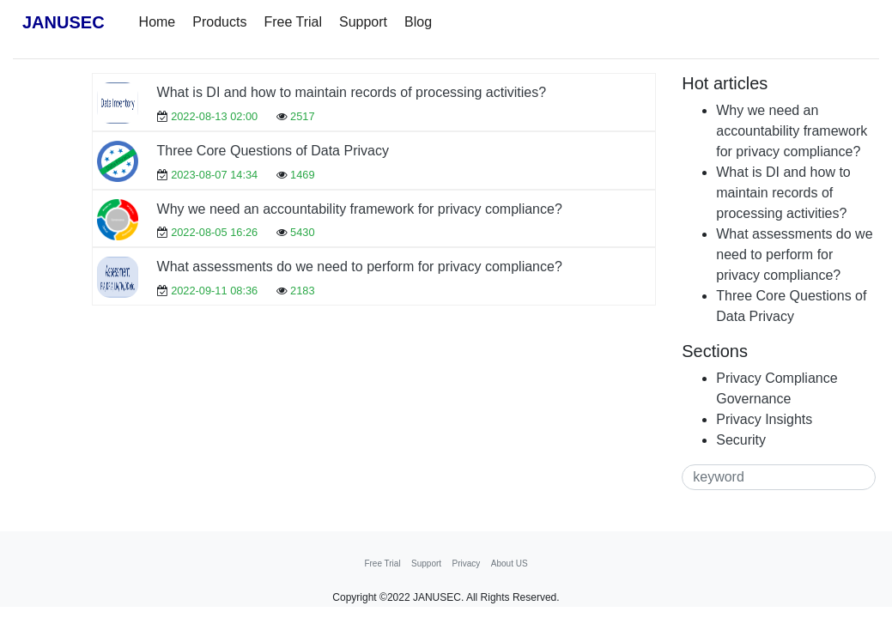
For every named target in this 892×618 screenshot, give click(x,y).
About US (509, 563)
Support (363, 22)
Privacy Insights (764, 419)
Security (741, 440)
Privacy (466, 563)
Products (219, 22)
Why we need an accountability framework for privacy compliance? (359, 209)
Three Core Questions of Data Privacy (273, 150)
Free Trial (293, 22)
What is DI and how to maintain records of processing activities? (352, 92)
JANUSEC (63, 22)
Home (157, 22)
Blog (418, 22)
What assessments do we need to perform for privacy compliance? (359, 266)
